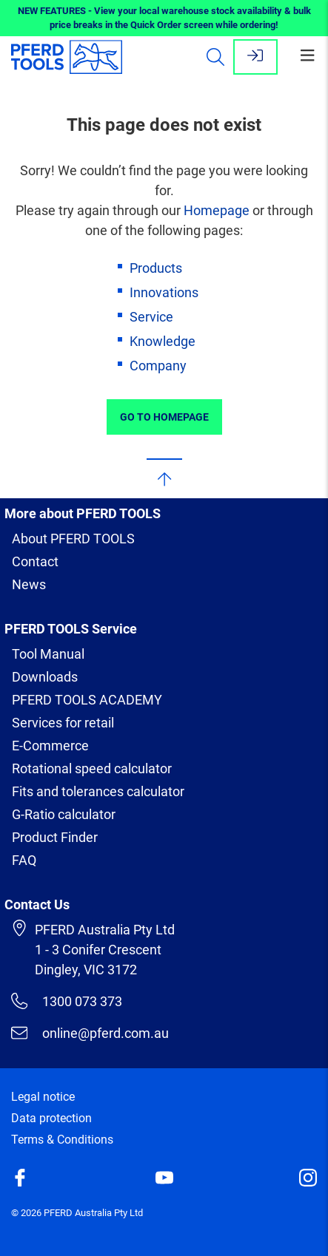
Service (151, 317)
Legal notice (43, 1097)
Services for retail (63, 722)
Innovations (164, 292)
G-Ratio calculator (64, 814)
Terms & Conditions (62, 1140)
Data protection (51, 1118)
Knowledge (162, 341)
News (29, 584)
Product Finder (55, 837)
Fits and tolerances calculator (98, 791)
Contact (35, 561)
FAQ (24, 860)
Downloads (45, 677)
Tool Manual (48, 654)
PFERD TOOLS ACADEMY (87, 699)
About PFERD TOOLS (73, 538)
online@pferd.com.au (90, 1033)
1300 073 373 (66, 1001)
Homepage (217, 210)
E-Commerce (50, 745)
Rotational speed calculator (92, 768)
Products (156, 268)
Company (158, 365)
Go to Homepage (164, 417)
